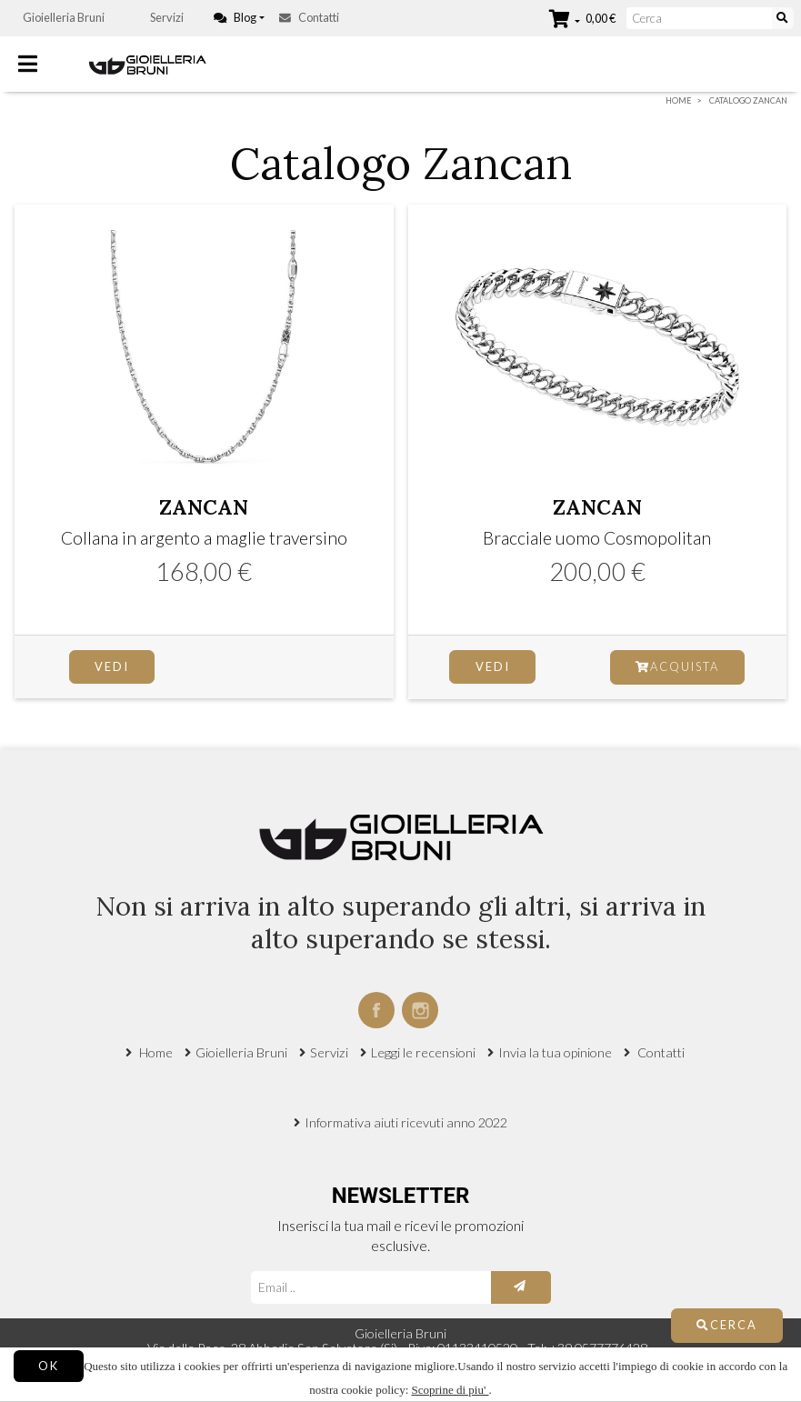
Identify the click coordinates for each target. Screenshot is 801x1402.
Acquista (677, 666)
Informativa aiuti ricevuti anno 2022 (406, 1122)
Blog (235, 17)
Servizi (167, 17)
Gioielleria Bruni (64, 17)
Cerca (726, 1324)
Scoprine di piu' (450, 1390)
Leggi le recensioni (423, 1052)
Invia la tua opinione (555, 1052)
